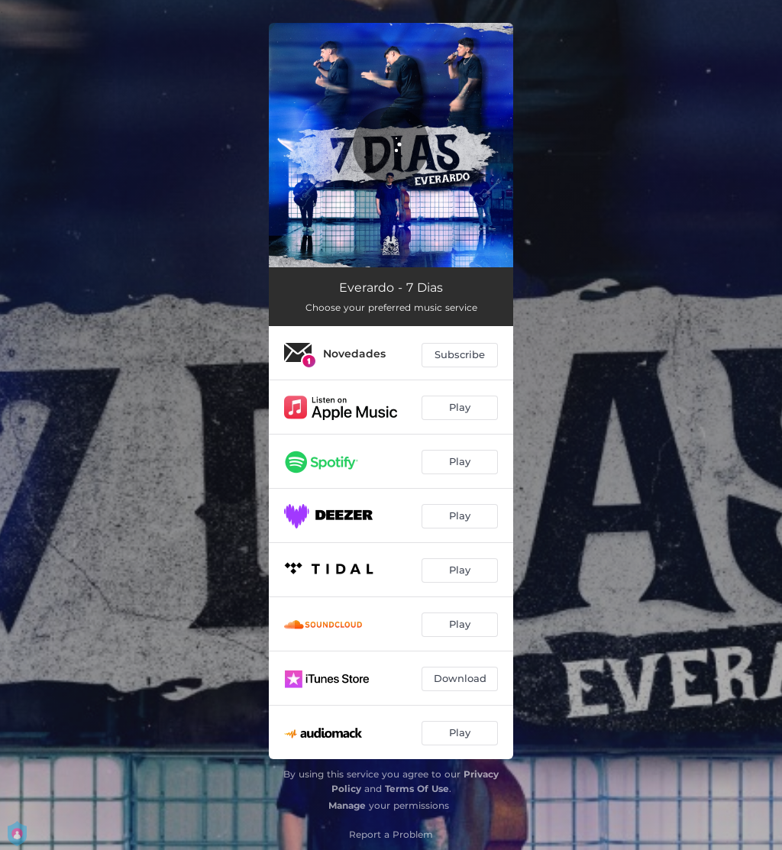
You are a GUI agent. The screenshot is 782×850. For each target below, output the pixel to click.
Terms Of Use (417, 788)
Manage (347, 805)
